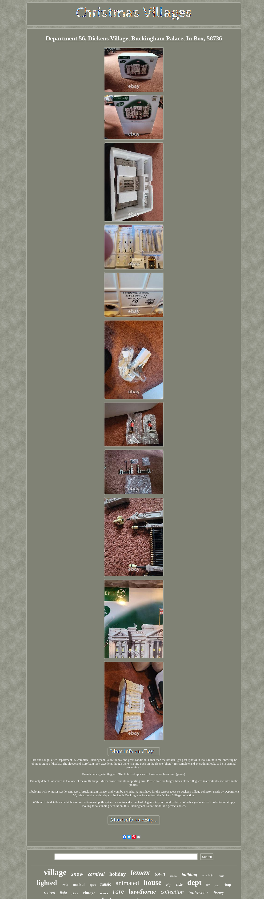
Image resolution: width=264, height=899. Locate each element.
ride (179, 884)
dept (194, 882)
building (189, 874)
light (63, 893)
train (65, 885)
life (208, 885)
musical (79, 885)
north (221, 876)
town (160, 874)
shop (227, 885)
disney (218, 892)
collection (172, 892)
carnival (96, 874)
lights (92, 885)
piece (75, 893)
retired (49, 892)
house (153, 882)
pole (217, 885)
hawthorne (142, 891)
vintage (89, 893)
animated (127, 883)
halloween (198, 892)
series (104, 893)
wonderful (208, 875)
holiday (117, 874)
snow (77, 874)
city (168, 885)
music (105, 884)
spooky (173, 875)
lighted (47, 883)
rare (118, 891)
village (55, 872)
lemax (140, 872)
